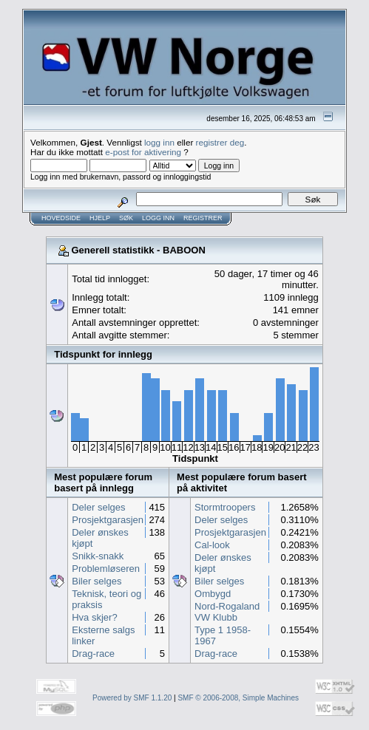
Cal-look (212, 544)
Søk (126, 218)
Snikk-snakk (97, 556)
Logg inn (158, 218)
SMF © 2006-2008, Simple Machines (238, 698)
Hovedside (61, 218)
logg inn (159, 142)
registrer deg (220, 142)
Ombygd (212, 593)
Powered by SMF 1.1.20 (132, 698)
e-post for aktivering (143, 152)
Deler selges (98, 507)
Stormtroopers (224, 507)
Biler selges (96, 581)
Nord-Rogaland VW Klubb (227, 612)
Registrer (203, 218)
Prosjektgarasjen (107, 519)
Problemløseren (106, 568)
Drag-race (93, 653)
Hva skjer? (94, 617)
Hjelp (99, 218)
